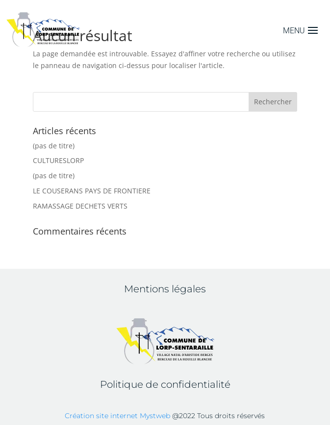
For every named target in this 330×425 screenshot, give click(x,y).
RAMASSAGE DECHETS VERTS (80, 206)
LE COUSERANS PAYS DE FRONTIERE (92, 190)
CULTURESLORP (58, 160)
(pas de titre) (54, 145)
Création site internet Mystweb (117, 415)
